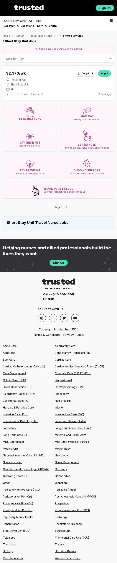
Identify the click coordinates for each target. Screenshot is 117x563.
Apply (104, 73)
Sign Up (105, 8)
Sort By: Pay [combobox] (15, 58)
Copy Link (86, 73)
